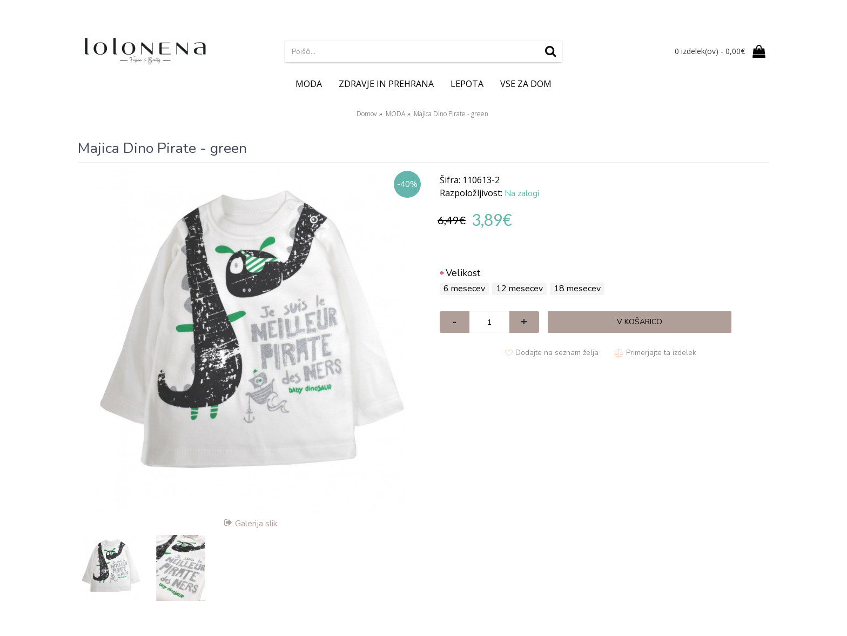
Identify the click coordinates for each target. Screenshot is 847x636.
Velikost (463, 272)
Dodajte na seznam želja (557, 352)
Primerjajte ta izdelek (661, 352)
